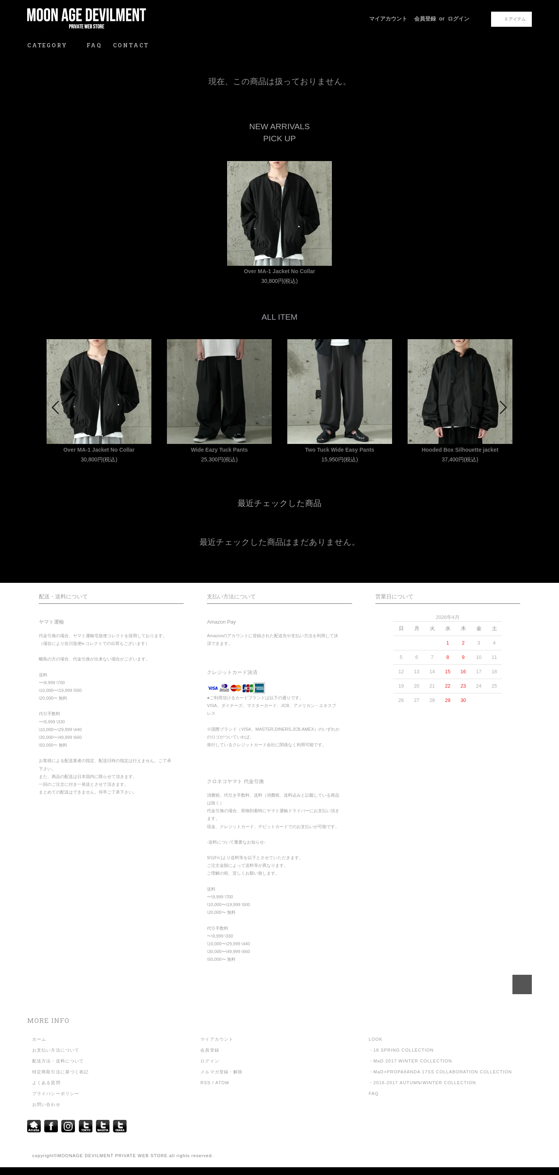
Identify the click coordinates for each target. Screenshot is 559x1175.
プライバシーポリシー (55, 1093)
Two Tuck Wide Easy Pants (339, 450)
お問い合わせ (46, 1104)
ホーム (39, 1039)
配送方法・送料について (58, 1061)
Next (502, 407)
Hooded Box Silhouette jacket (460, 450)
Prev (56, 407)
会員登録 (425, 19)
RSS (205, 1082)
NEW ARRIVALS (279, 126)
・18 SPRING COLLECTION (401, 1050)
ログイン (458, 19)
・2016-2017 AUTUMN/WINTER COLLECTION (422, 1082)
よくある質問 (46, 1082)
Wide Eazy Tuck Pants (219, 450)
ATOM (222, 1082)
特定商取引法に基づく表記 (60, 1071)
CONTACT (131, 45)
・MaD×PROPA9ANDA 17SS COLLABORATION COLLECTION (440, 1071)
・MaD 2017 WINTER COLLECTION (410, 1061)
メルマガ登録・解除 (221, 1071)
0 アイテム (511, 19)
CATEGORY (51, 45)
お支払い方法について (55, 1050)
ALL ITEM (280, 316)
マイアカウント (388, 19)
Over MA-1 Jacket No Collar (279, 271)
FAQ (94, 45)
